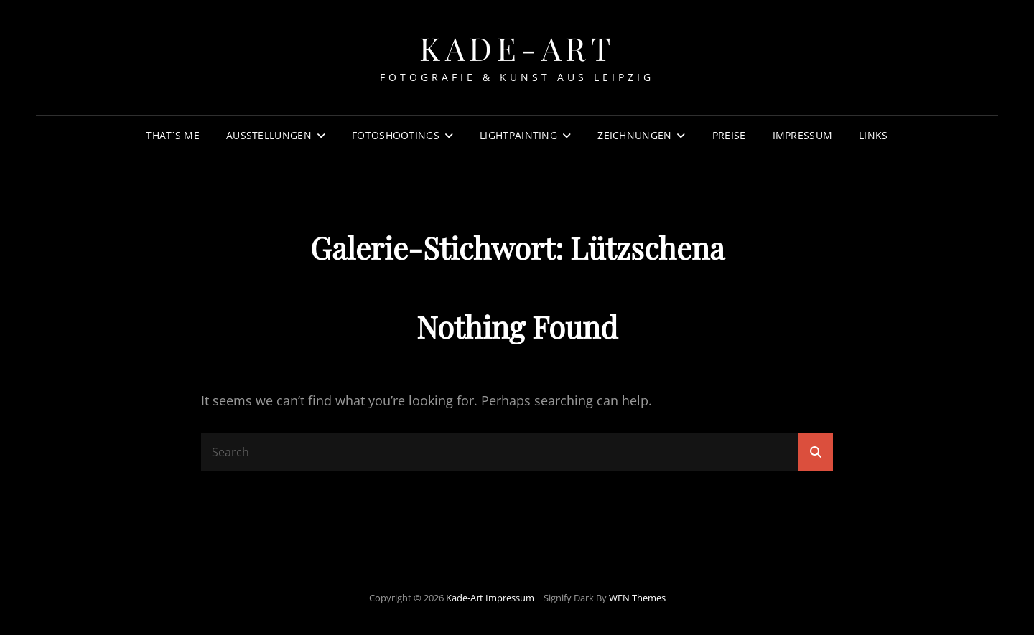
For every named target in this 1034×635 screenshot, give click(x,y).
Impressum (803, 135)
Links (873, 135)
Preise (729, 135)
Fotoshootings (395, 135)
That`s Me (173, 135)
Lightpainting (518, 135)
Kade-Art (517, 48)
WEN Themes (637, 597)
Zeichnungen (634, 135)
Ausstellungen (269, 135)
